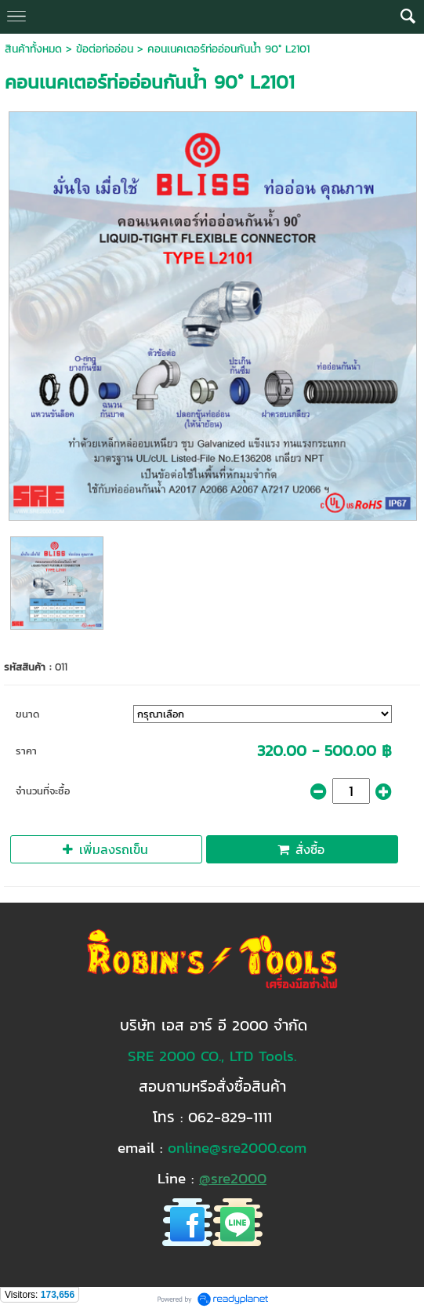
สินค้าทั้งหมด (33, 49)
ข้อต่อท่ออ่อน (104, 49)
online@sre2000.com (237, 1147)
